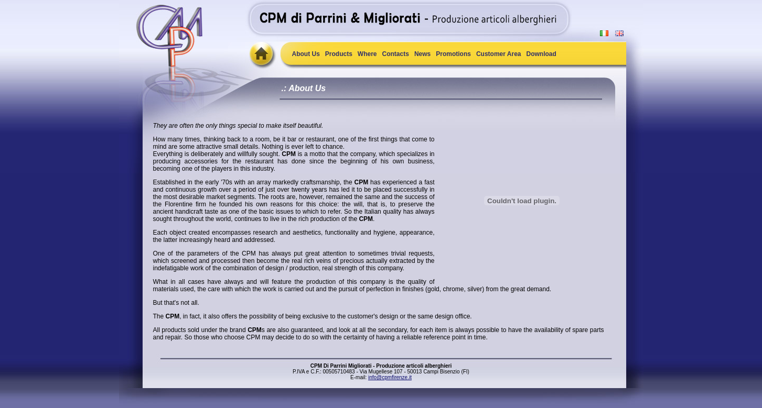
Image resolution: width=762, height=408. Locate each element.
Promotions (453, 54)
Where (367, 54)
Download (541, 54)
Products (338, 54)
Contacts (395, 54)
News (422, 54)
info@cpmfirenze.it (390, 377)
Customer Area (498, 54)
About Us (306, 54)
